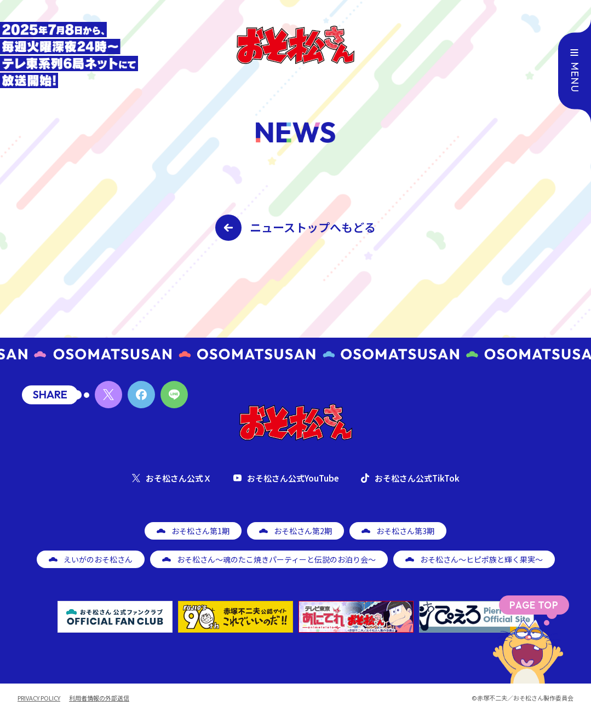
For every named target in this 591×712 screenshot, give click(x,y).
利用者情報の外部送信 (99, 698)
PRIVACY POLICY (39, 698)
